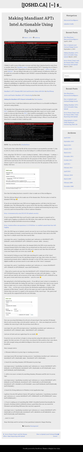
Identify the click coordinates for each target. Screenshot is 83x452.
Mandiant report (22, 67)
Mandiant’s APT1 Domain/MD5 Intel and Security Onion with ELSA (24, 91)
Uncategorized (34, 426)
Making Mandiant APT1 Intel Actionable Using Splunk (71, 55)
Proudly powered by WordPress (32, 448)
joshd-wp (37, 37)
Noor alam (57, 448)
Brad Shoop (50, 91)
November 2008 (68, 186)
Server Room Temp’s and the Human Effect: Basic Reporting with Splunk (71, 62)
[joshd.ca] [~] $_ (41, 5)
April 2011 (67, 164)
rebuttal (9, 71)
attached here (25, 145)
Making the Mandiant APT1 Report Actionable (18, 99)
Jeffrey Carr (49, 69)
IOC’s (5, 111)
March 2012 (67, 153)
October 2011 (68, 160)
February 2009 (68, 182)
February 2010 (68, 175)
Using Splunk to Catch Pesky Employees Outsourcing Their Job (70, 122)
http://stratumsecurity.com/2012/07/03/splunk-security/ (21, 213)
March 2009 (67, 179)
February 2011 (68, 168)
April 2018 (67, 138)
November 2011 (68, 156)
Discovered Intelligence (71, 20)
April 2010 (67, 171)
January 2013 (68, 149)
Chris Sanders (38, 99)
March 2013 (67, 145)
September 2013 (69, 141)
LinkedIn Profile (69, 24)
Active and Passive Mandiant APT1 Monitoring (18, 95)
